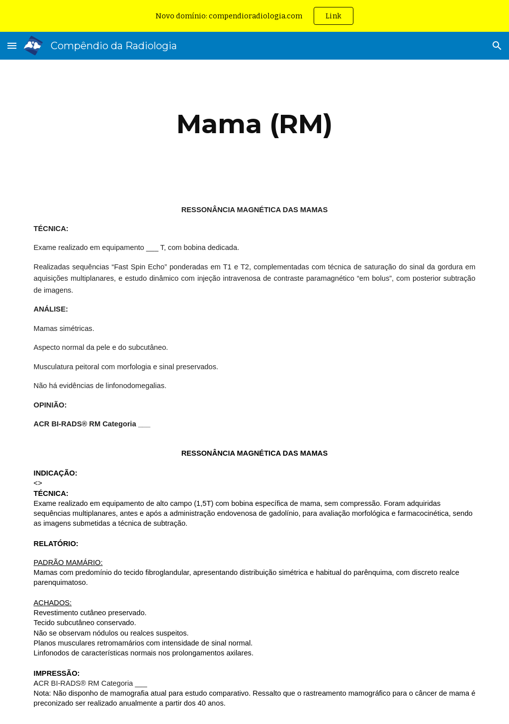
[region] (254, 16)
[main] (255, 124)
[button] (12, 45)
